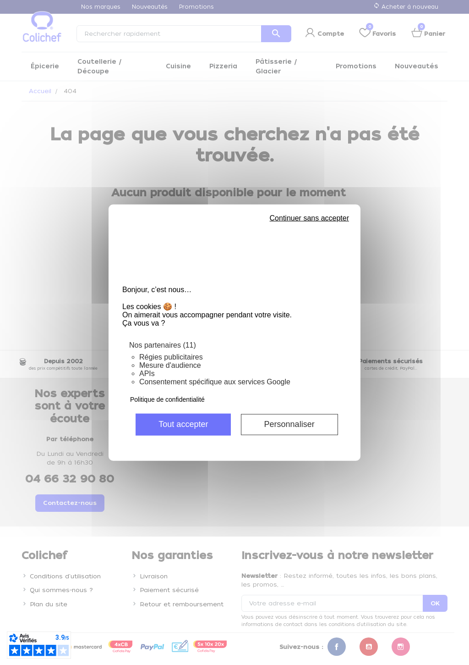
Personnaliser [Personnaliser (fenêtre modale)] (289, 424)
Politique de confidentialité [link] (167, 399)
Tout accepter (183, 424)
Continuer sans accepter (309, 218)
